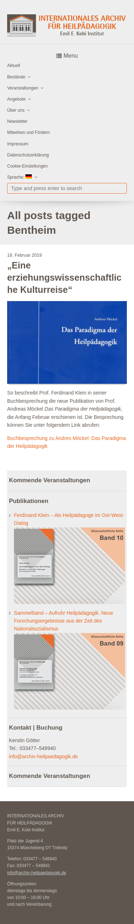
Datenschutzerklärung (28, 155)
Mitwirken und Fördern (28, 132)
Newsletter (17, 121)
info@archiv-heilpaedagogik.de (43, 756)
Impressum (17, 143)
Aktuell (13, 65)
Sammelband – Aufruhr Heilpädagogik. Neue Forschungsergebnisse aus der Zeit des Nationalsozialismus (63, 621)
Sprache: (19, 177)
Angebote (16, 99)
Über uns (16, 110)
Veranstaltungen (22, 88)
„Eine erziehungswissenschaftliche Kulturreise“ (64, 277)
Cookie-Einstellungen (27, 166)
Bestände (16, 76)
